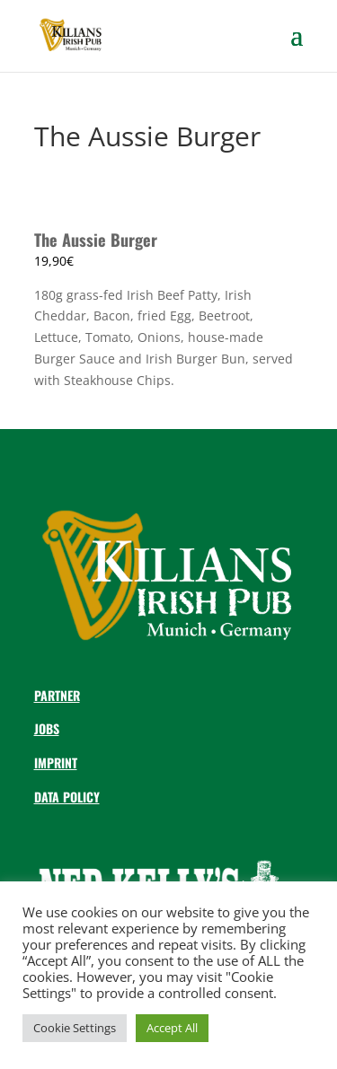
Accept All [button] (172, 1028)
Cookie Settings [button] (74, 1028)
